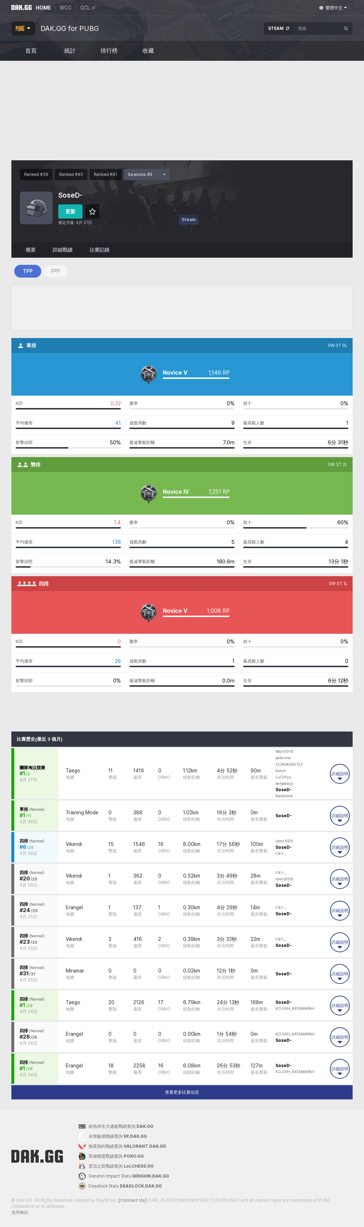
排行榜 (109, 51)
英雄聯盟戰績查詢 (111, 1156)
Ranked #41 (105, 174)
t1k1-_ (280, 853)
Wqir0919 (284, 751)
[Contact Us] (132, 1200)
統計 (70, 51)
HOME (43, 7)
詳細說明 (339, 776)
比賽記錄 (99, 250)
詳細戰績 (63, 250)
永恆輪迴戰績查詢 (113, 1136)
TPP (28, 271)
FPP (55, 271)
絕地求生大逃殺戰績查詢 (116, 1126)
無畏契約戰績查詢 (122, 1146)
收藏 (148, 51)
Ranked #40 (71, 174)
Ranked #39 (36, 174)
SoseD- (283, 789)
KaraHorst (284, 796)
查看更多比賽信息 (182, 1092)
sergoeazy (284, 783)
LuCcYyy (283, 777)
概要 (31, 250)
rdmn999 (284, 841)
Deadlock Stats (120, 1186)
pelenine (283, 758)
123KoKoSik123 (289, 764)
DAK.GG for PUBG (70, 28)
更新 (70, 211)
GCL (87, 7)
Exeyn (281, 770)
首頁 (31, 51)
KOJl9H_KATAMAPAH (294, 1008)
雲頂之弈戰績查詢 (116, 1166)
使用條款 (19, 1212)
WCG (65, 7)
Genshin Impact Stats (124, 1176)
